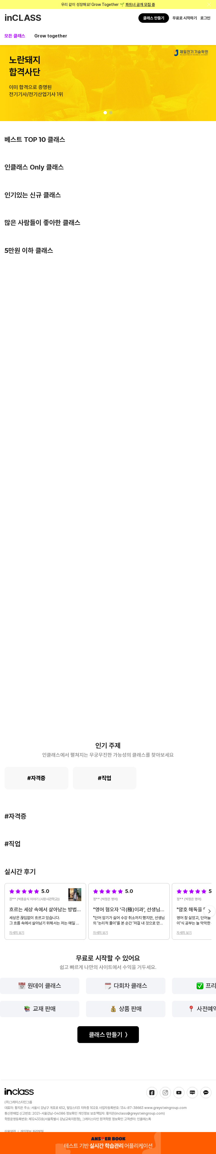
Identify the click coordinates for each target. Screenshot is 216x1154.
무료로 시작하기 (184, 18)
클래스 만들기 (153, 18)
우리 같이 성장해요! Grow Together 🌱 (108, 4)
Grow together (50, 36)
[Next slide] (209, 911)
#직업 (104, 778)
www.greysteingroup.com (165, 1108)
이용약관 (10, 1131)
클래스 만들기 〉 (108, 1034)
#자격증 (36, 778)
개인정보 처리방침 (32, 1131)
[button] (105, 112)
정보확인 (71, 1113)
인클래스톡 (144, 1119)
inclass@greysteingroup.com (140, 1113)
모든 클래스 (14, 36)
